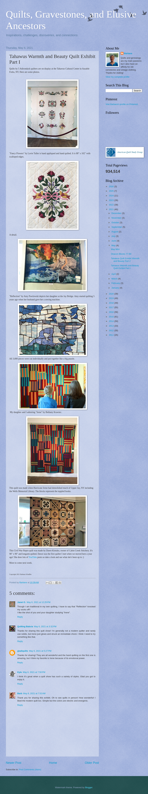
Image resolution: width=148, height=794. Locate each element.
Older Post (92, 762)
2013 (111, 326)
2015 (111, 316)
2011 (111, 335)
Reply (20, 617)
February (116, 283)
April (113, 274)
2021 (111, 209)
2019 (111, 298)
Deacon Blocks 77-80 (121, 254)
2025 (111, 191)
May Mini (115, 249)
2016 (111, 312)
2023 (111, 200)
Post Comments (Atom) (30, 769)
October (115, 222)
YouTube (33, 557)
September (117, 227)
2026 (111, 186)
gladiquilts (22, 651)
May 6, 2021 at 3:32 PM (45, 626)
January (115, 288)
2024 (111, 195)
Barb (19, 693)
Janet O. (21, 602)
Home (53, 762)
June (114, 241)
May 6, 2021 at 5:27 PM (40, 651)
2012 (111, 330)
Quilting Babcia (25, 626)
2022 (111, 204)
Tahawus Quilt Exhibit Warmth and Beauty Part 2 (125, 259)
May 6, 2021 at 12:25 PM (38, 602)
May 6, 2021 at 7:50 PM (34, 672)
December (116, 213)
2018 (111, 303)
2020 (111, 294)
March (114, 278)
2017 (111, 307)
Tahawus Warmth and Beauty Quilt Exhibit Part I (125, 266)
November (116, 218)
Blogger (88, 787)
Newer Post (13, 762)
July (113, 236)
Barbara (128, 53)
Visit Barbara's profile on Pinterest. (122, 104)
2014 (111, 321)
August (115, 231)
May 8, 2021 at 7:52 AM (34, 693)
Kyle (19, 672)
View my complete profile (117, 77)
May (113, 245)
